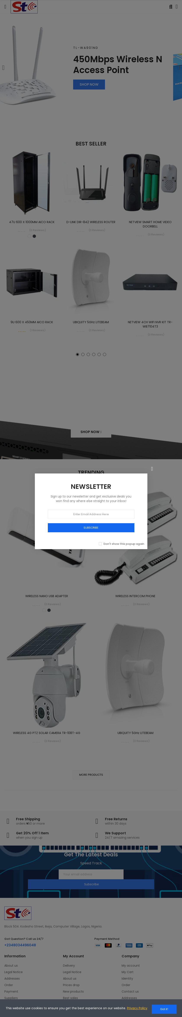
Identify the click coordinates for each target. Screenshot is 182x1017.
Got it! (164, 1009)
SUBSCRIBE (91, 525)
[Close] (152, 466)
